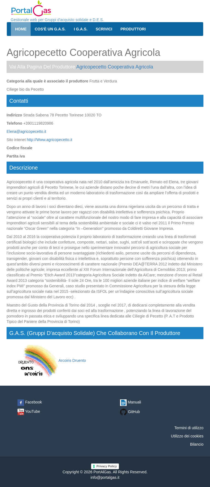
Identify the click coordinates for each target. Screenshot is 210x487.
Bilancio (196, 444)
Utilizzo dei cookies (187, 436)
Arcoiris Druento (52, 360)
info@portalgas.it (105, 477)
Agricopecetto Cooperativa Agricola (114, 67)
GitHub (130, 411)
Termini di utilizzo (188, 428)
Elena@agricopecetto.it (26, 131)
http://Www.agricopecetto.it (49, 139)
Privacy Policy (107, 466)
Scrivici (104, 29)
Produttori (133, 29)
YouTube (29, 411)
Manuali (130, 402)
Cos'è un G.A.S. (50, 29)
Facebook (30, 402)
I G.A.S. (81, 29)
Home (21, 29)
